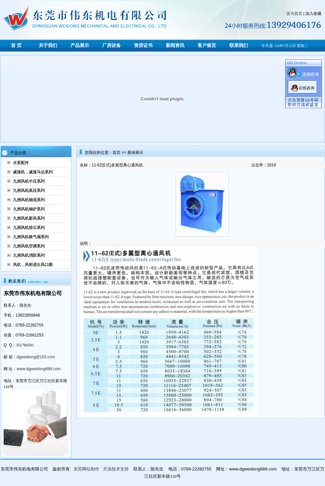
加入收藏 (313, 13)
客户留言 (207, 45)
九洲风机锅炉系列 (29, 209)
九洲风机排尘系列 (29, 227)
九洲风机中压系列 (29, 181)
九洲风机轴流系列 (29, 200)
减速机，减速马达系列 (33, 172)
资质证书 (143, 45)
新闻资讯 (175, 45)
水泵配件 (21, 162)
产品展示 (79, 45)
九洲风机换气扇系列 (31, 237)
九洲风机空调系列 (29, 246)
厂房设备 (111, 45)
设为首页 (294, 13)
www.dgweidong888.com (39, 369)
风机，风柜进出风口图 (33, 264)
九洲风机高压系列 (29, 190)
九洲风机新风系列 (29, 218)
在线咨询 (306, 88)
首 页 (16, 45)
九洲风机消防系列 (29, 255)
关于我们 (48, 45)
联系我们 (238, 45)
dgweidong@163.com (36, 357)
